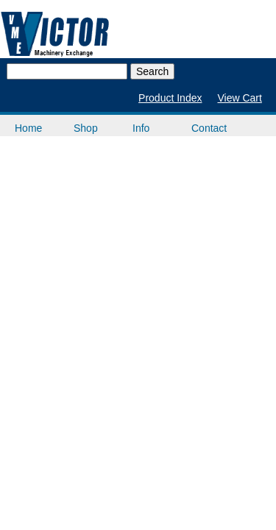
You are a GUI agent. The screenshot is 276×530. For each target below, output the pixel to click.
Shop (86, 128)
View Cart (239, 98)
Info (140, 128)
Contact (209, 128)
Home (28, 128)
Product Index (170, 98)
